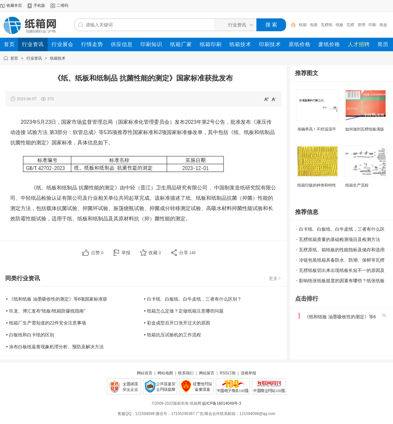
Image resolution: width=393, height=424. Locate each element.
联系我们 (186, 373)
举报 (125, 252)
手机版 (39, 5)
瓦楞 (350, 25)
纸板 (339, 25)
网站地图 (165, 373)
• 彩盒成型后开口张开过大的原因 (177, 322)
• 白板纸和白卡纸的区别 (30, 334)
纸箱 (303, 25)
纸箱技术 (57, 58)
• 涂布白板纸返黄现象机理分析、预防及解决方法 (55, 346)
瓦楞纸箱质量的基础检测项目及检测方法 (339, 239)
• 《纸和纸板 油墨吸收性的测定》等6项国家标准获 (56, 299)
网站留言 (207, 373)
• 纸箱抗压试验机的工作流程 (172, 334)
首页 (14, 58)
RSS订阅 (227, 373)
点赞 (97, 252)
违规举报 (248, 373)
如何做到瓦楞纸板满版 (364, 129)
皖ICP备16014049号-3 (221, 403)
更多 (275, 278)
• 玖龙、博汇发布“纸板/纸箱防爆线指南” (45, 310)
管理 (361, 25)
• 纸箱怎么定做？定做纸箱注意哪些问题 (184, 310)
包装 (314, 25)
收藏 (155, 252)
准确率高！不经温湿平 (316, 129)
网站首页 (144, 373)
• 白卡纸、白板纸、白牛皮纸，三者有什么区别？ (193, 299)
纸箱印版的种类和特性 (316, 185)
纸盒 (383, 25)
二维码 (62, 5)
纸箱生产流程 (357, 185)
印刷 (372, 25)
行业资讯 (34, 58)
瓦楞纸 (326, 25)
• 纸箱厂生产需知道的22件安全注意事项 (46, 322)
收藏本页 (14, 5)
